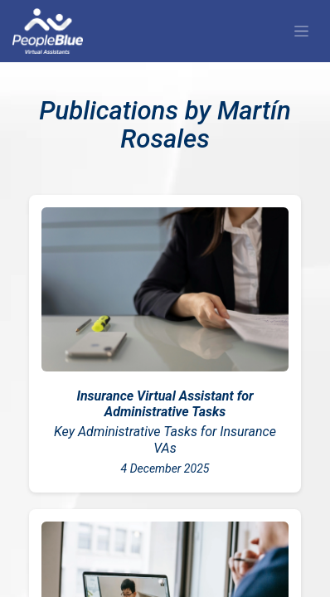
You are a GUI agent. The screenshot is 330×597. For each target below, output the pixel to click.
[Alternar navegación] (301, 31)
